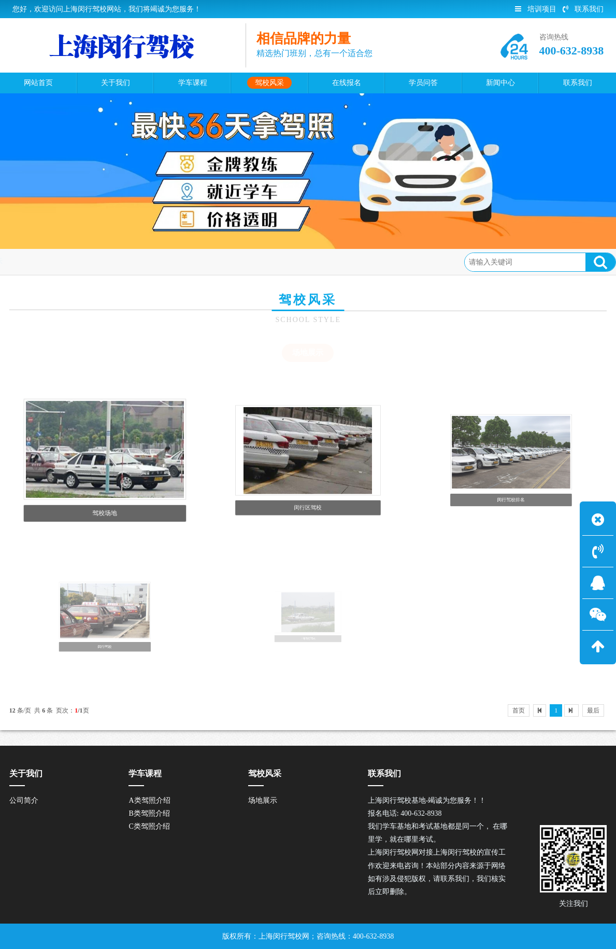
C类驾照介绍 (148, 826)
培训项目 (535, 9)
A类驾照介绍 (149, 800)
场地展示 (128, 262)
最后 (593, 710)
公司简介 (23, 800)
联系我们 (583, 9)
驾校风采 (86, 262)
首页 (52, 262)
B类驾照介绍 (148, 813)
